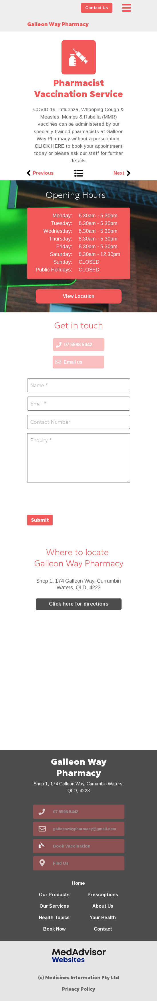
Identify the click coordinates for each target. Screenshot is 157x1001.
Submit (40, 520)
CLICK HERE (49, 146)
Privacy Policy (78, 989)
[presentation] (70, 498)
